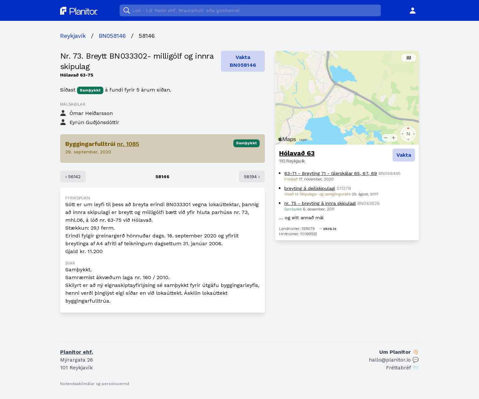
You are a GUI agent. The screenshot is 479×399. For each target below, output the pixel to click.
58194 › (252, 176)
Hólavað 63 (297, 153)
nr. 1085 (128, 143)
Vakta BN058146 (243, 61)
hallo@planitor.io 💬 (394, 360)
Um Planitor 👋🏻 (399, 352)
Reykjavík (73, 35)
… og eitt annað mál (301, 217)
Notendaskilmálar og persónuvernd (94, 383)
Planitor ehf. (76, 352)
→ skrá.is (327, 228)
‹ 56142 (73, 176)
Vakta (403, 155)
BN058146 (112, 35)
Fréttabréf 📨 (402, 367)
